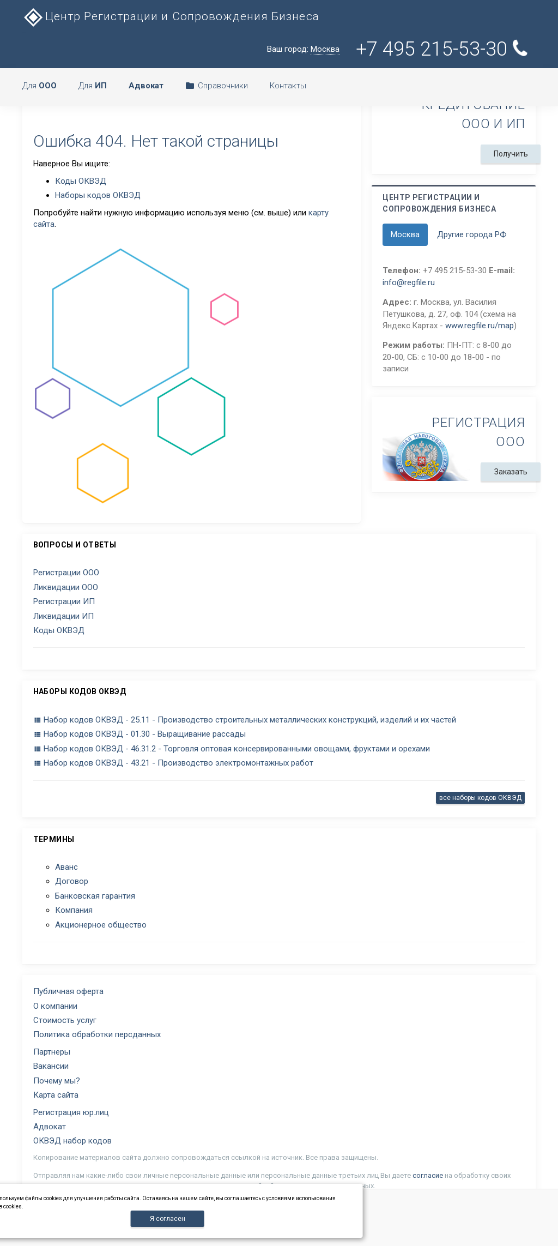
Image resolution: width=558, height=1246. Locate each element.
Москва (405, 234)
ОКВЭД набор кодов (72, 1141)
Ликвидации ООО (65, 587)
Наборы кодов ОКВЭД (98, 195)
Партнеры (51, 1052)
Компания (74, 910)
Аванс (66, 867)
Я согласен (167, 1219)
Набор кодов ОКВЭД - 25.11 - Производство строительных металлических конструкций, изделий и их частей (244, 720)
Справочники (216, 85)
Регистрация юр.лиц (71, 1112)
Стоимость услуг (64, 1020)
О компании (55, 1006)
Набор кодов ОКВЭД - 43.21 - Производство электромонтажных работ (173, 763)
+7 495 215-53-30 (442, 49)
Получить (511, 153)
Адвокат (49, 1126)
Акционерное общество (101, 925)
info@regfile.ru (409, 282)
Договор (71, 881)
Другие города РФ (472, 234)
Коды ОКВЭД (80, 181)
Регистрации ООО (66, 572)
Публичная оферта (68, 991)
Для (39, 86)
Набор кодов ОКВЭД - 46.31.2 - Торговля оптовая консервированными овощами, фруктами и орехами (231, 749)
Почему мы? (56, 1081)
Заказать (510, 471)
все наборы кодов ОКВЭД (480, 798)
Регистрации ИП (64, 601)
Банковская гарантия (95, 896)
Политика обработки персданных (97, 1034)
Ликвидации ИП (63, 616)
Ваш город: (303, 49)
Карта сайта (55, 1095)
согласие (428, 1175)
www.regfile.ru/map (479, 325)
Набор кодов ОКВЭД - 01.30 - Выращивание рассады (139, 734)
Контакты (288, 86)
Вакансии (51, 1066)
